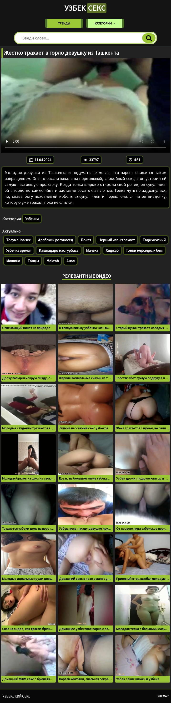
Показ (86, 240)
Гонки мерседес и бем (144, 250)
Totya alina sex (18, 240)
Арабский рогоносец (55, 240)
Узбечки (32, 218)
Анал (70, 260)
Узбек (85, 8)
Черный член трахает (117, 240)
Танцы (33, 260)
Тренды (64, 23)
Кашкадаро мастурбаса (58, 250)
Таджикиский (154, 240)
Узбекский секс (16, 696)
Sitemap (163, 696)
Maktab (52, 260)
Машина (13, 260)
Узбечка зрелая (18, 250)
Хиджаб (112, 250)
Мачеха (92, 250)
